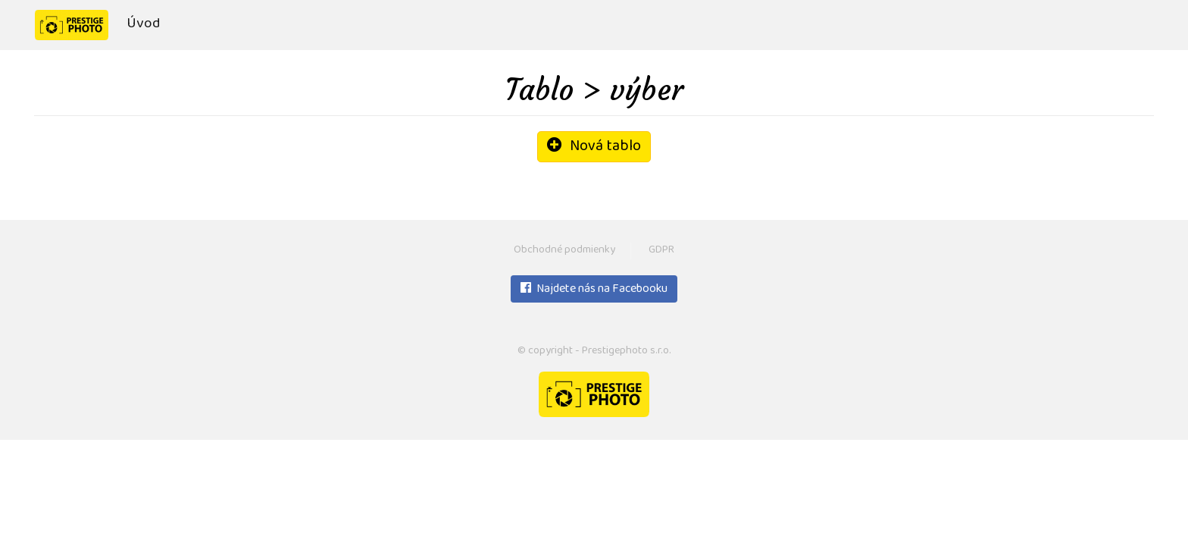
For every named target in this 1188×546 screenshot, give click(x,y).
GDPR (661, 251)
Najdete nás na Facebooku (594, 290)
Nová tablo (594, 147)
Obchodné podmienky (564, 251)
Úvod (143, 24)
